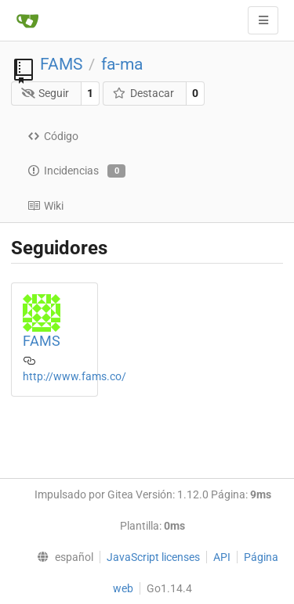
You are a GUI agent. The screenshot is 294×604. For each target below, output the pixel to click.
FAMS (61, 64)
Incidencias (76, 171)
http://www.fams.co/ (74, 376)
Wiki (45, 206)
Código (52, 136)
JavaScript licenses (153, 557)
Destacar (143, 93)
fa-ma (122, 64)
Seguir (45, 93)
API (221, 557)
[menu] (62, 557)
